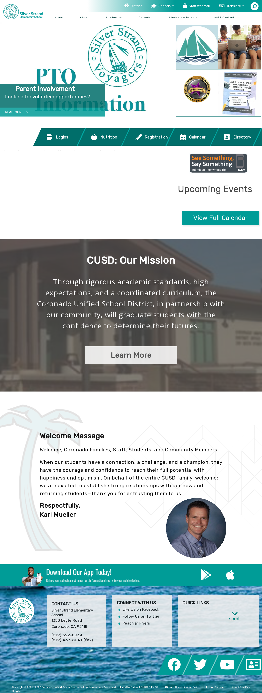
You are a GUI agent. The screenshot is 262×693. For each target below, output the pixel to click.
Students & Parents (183, 17)
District (136, 6)
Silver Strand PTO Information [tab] (159, 110)
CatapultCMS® (139, 687)
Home (59, 17)
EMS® (154, 687)
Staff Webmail (199, 6)
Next (163, 67)
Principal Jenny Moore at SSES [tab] (165, 110)
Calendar (145, 17)
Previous (12, 67)
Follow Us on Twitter (140, 616)
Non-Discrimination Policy (182, 687)
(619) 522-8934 (67, 635)
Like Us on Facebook (140, 609)
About (84, 17)
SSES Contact (224, 17)
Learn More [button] (131, 355)
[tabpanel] (87, 69)
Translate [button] (234, 6)
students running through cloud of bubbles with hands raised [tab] (153, 110)
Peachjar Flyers (136, 623)
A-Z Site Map (240, 687)
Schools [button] (165, 6)
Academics (114, 17)
